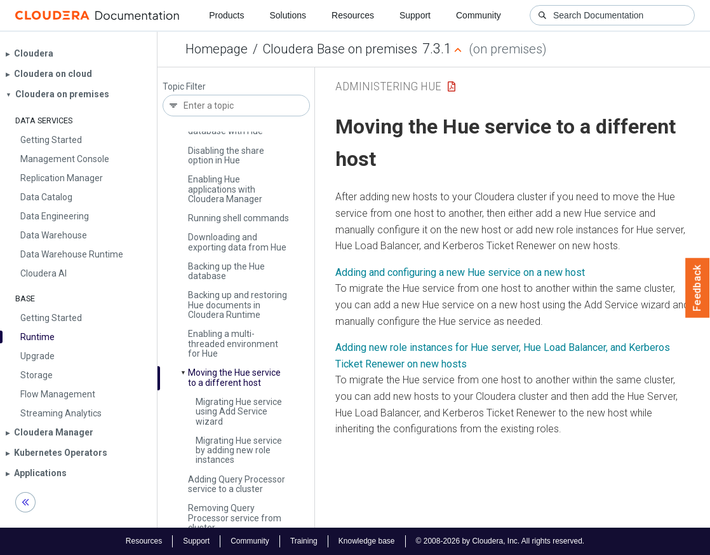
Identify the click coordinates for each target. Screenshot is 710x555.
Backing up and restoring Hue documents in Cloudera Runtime (237, 305)
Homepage (216, 49)
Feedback (698, 288)
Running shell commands (238, 218)
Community (478, 15)
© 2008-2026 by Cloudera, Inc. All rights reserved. (500, 541)
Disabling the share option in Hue (226, 155)
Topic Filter (184, 87)
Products (226, 15)
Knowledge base (366, 541)
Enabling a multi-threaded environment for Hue (233, 344)
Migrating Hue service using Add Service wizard (239, 412)
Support (415, 15)
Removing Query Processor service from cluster (234, 518)
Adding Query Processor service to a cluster (236, 484)
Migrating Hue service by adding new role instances (239, 450)
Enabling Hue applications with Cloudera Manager (225, 189)
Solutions (287, 15)
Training (304, 541)
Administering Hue (388, 86)
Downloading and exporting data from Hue (237, 242)
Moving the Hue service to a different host (234, 377)
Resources (353, 15)
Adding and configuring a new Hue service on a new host (460, 272)
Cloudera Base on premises (340, 49)
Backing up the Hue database (226, 271)
